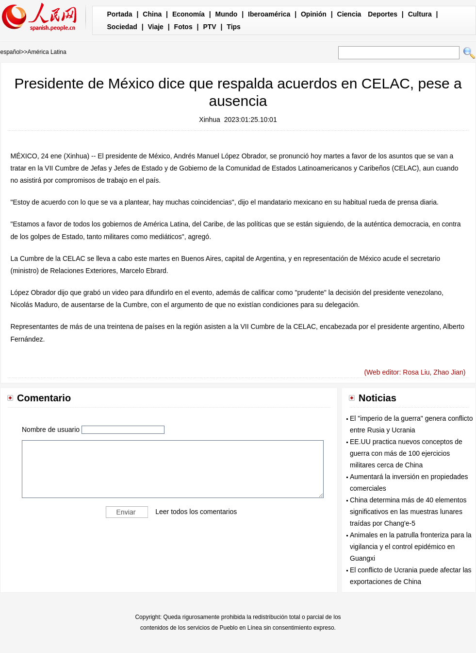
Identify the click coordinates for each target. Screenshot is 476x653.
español (10, 52)
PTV (209, 27)
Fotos (183, 27)
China (152, 14)
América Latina (47, 52)
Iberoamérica (269, 14)
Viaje (155, 27)
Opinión (314, 14)
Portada (119, 14)
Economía (188, 14)
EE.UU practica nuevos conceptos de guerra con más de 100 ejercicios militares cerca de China (406, 453)
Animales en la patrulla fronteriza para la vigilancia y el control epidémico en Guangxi (411, 546)
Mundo (226, 14)
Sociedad (122, 27)
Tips (234, 27)
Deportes (382, 14)
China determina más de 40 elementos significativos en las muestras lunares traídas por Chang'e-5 (408, 511)
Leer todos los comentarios (196, 511)
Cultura (420, 14)
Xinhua (209, 119)
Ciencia (349, 14)
